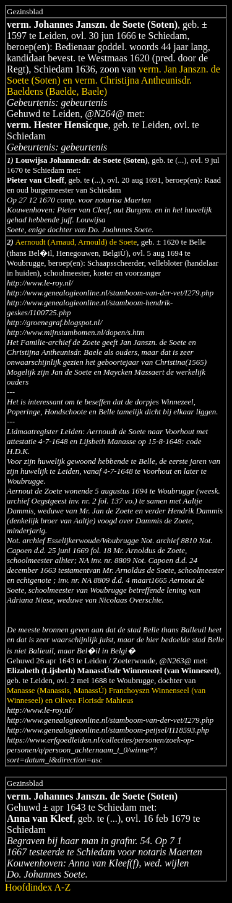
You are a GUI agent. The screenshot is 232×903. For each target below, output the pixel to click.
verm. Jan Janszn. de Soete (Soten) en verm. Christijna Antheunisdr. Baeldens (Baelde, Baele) (113, 80)
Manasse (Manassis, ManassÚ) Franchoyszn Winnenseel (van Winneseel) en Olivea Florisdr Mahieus (106, 695)
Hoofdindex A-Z (38, 887)
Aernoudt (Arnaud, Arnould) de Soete (76, 241)
